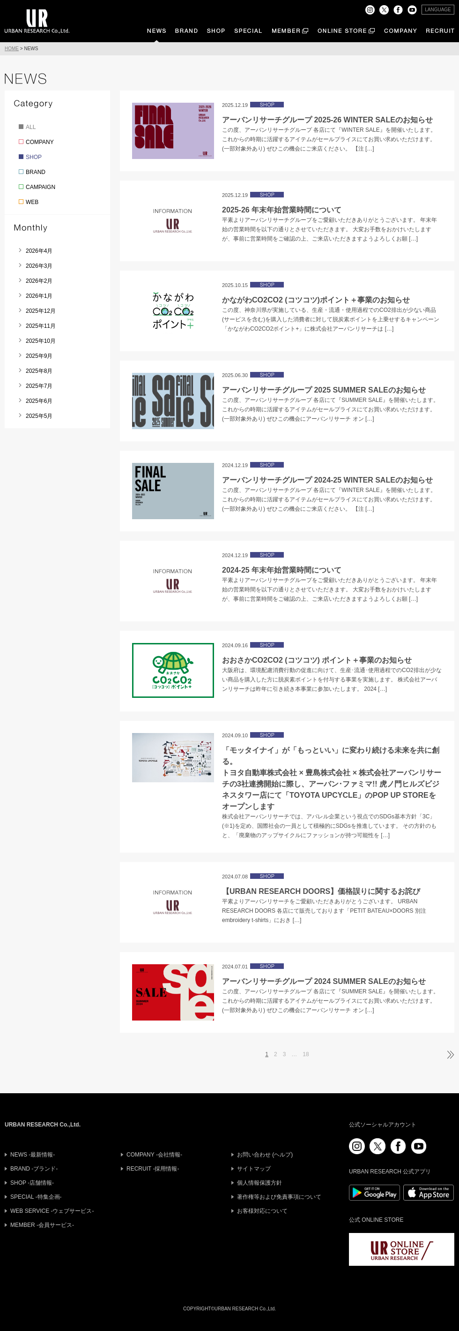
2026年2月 (39, 281)
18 (306, 1054)
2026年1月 (39, 296)
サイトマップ (254, 1168)
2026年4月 (39, 251)
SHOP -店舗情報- (32, 1183)
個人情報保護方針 (259, 1183)
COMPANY (40, 142)
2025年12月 (41, 311)
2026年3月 (39, 266)
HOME (12, 48)
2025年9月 (39, 356)
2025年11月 (41, 326)
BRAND (35, 172)
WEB (32, 202)
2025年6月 (39, 401)
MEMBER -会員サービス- (42, 1225)
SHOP (34, 157)
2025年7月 (39, 386)
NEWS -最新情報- (32, 1154)
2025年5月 (39, 416)
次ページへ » (449, 1054)
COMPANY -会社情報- (154, 1154)
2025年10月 (41, 341)
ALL (31, 127)
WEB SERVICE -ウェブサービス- (52, 1211)
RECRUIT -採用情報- (152, 1168)
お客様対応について (262, 1211)
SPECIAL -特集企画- (36, 1197)
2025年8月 (39, 371)
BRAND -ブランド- (34, 1168)
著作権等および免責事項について (279, 1197)
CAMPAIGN (40, 187)
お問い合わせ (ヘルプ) (265, 1154)
